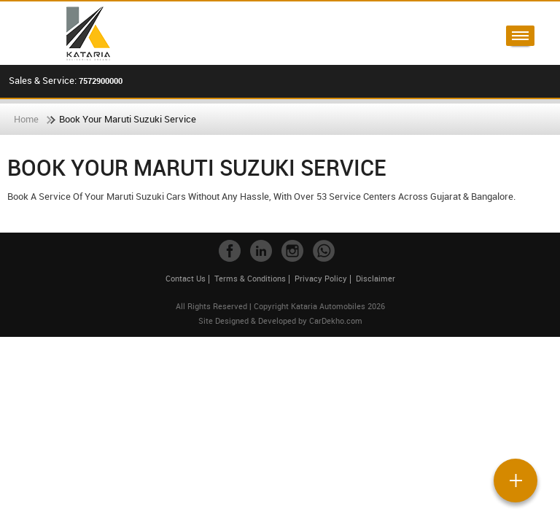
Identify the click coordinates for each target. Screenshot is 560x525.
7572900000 (100, 80)
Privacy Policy (321, 278)
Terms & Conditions (250, 278)
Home (26, 118)
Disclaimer (375, 278)
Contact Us (186, 278)
